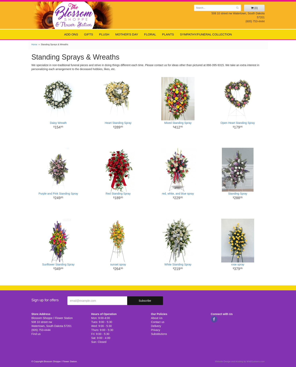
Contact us (157, 322)
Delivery (156, 326)
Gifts (88, 34)
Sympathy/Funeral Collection (206, 34)
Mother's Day (126, 34)
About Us (157, 318)
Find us (36, 334)
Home (34, 44)
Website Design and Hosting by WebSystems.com (240, 361)
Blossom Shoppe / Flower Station (74, 15)
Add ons (71, 34)
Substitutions (159, 334)
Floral (150, 34)
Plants (168, 34)
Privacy (155, 330)
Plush (104, 34)
